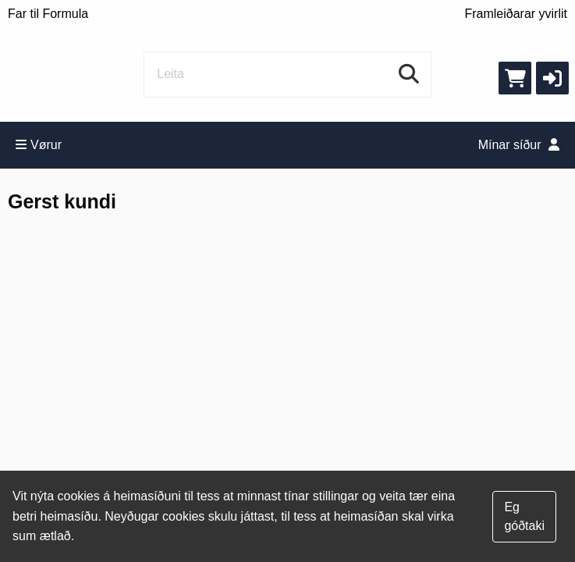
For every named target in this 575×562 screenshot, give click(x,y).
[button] (552, 78)
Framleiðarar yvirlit (515, 13)
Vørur (39, 144)
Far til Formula (48, 13)
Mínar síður (518, 144)
